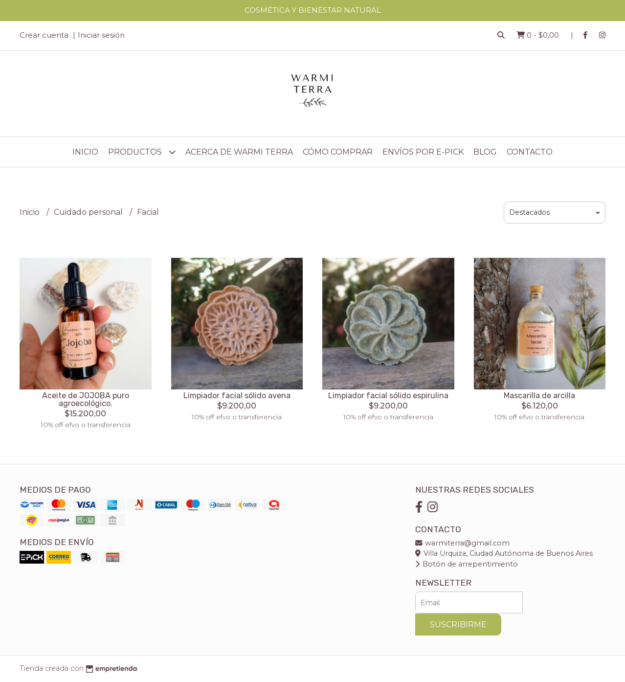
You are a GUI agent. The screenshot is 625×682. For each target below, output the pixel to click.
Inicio (85, 152)
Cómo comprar (338, 152)
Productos (142, 152)
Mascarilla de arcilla (539, 395)
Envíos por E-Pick (423, 152)
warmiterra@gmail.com (462, 543)
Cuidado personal (89, 212)
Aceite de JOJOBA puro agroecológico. (85, 399)
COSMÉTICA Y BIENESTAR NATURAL (313, 10)
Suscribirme (458, 624)
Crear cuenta (44, 35)
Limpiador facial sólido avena (236, 395)
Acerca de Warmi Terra (239, 152)
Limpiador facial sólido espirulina (388, 395)
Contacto (530, 152)
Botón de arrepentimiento (466, 564)
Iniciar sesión (101, 35)
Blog (485, 152)
